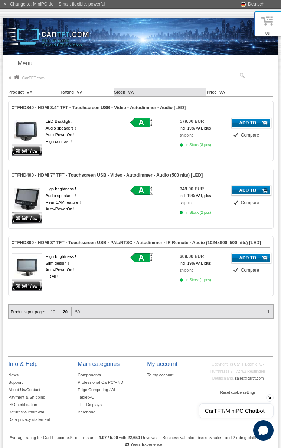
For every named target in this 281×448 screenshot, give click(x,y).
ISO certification (22, 404)
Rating (67, 92)
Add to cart (247, 124)
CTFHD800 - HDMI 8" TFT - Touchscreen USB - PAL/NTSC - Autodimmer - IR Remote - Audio (136, 242)
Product (16, 92)
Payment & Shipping (26, 397)
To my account (160, 375)
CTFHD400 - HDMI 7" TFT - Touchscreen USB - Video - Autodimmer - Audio (107, 175)
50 (77, 312)
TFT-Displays (90, 404)
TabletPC (86, 397)
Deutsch (256, 4)
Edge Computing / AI (96, 389)
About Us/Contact (24, 389)
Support (15, 382)
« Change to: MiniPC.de (54, 4)
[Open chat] (263, 430)
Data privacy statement (29, 419)
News (13, 375)
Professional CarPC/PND (100, 382)
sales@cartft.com (249, 378)
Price (211, 92)
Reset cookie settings (238, 392)
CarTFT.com (29, 78)
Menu (24, 63)
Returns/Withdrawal (26, 412)
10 (52, 312)
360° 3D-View (27, 150)
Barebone (86, 412)
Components (89, 375)
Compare (250, 135)
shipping (186, 135)
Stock (119, 92)
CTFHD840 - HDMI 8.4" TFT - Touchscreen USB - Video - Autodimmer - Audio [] (99, 107)
